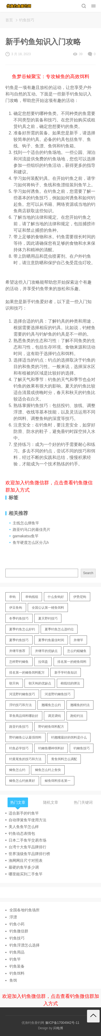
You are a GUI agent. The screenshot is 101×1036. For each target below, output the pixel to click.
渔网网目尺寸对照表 (26, 860)
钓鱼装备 (17, 966)
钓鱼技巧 (26, 20)
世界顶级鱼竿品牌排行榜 (29, 854)
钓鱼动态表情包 (22, 833)
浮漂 (13, 917)
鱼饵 (13, 980)
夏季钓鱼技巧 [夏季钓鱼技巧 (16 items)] (19, 640)
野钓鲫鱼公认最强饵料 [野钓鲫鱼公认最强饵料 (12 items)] (25, 737)
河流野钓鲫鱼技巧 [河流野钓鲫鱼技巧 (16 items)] (22, 694)
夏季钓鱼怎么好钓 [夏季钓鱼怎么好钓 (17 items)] (22, 629)
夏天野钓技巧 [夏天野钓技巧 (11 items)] (48, 618)
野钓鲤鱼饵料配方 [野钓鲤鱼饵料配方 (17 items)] (51, 727)
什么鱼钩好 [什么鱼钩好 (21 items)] (56, 597)
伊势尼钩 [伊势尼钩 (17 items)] (79, 597)
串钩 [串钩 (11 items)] (12, 597)
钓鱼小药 (17, 924)
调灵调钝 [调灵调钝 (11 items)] (54, 716)
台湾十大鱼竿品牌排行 (27, 847)
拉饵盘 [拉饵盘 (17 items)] (43, 662)
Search (88, 573)
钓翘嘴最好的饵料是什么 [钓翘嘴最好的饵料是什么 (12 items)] (69, 737)
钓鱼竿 (15, 959)
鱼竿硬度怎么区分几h (31, 542)
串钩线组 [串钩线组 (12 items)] (31, 597)
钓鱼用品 (17, 952)
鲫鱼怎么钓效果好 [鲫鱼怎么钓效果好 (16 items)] (22, 781)
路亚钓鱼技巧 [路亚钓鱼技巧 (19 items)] (19, 727)
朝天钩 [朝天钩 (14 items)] (14, 683)
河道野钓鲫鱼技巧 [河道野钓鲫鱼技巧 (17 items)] (58, 694)
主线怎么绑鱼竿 (26, 523)
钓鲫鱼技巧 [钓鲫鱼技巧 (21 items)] (82, 748)
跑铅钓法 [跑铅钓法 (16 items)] (76, 716)
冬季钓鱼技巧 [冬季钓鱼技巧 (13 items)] (19, 618)
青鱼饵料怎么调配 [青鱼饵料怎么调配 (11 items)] (64, 759)
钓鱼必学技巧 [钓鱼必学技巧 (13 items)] (19, 748)
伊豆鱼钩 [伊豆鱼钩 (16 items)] (15, 608)
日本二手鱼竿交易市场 (27, 840)
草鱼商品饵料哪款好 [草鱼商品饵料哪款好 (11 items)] (23, 716)
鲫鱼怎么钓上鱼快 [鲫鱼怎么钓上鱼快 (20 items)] (48, 770)
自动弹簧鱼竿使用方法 (27, 820)
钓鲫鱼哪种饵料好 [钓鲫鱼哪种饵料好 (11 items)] (51, 748)
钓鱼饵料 (17, 973)
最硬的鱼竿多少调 (24, 867)
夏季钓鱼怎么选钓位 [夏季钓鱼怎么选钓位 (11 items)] (59, 629)
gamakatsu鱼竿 (26, 536)
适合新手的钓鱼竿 (24, 813)
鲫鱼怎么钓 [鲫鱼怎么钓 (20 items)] (17, 770)
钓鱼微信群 (18, 931)
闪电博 (58, 1028)
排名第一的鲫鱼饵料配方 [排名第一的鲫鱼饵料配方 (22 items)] (27, 672)
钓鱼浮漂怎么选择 (24, 945)
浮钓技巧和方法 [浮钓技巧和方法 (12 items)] (20, 705)
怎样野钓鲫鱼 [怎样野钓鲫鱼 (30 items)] (19, 662)
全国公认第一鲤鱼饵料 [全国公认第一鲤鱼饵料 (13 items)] (48, 608)
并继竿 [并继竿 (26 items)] (78, 640)
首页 (9, 20)
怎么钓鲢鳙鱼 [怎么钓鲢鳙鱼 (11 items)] (76, 651)
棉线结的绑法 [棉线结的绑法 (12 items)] (70, 683)
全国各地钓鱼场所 (24, 910)
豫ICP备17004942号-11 (62, 1023)
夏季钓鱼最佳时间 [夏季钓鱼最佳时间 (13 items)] (51, 640)
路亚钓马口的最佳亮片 (31, 529)
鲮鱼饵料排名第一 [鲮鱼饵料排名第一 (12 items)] (58, 781)
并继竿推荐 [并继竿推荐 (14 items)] (17, 651)
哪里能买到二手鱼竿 (26, 874)
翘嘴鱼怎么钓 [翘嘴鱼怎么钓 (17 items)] (51, 705)
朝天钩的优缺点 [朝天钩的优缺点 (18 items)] (40, 683)
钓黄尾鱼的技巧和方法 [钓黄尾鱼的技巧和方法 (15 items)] (25, 759)
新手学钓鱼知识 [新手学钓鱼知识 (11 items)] (65, 672)
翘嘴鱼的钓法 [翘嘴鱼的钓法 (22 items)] (80, 705)
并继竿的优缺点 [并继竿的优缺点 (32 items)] (46, 651)
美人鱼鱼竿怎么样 (24, 827)
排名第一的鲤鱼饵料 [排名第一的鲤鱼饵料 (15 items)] (71, 662)
